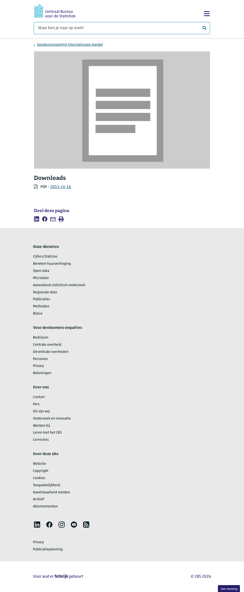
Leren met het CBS (47, 432)
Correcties (41, 440)
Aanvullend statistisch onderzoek (59, 285)
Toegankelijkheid (46, 485)
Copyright (40, 471)
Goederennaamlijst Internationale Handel (70, 45)
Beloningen (42, 373)
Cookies (39, 478)
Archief (38, 499)
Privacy (38, 366)
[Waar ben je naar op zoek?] (122, 28)
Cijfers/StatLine (45, 256)
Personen (40, 359)
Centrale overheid (47, 344)
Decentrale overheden (51, 352)
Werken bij (41, 425)
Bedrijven (40, 337)
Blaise (37, 313)
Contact (39, 397)
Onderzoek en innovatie (52, 418)
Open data (41, 271)
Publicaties (41, 299)
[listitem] (37, 219)
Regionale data (45, 292)
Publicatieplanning (48, 549)
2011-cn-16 (60, 187)
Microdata (41, 278)
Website (39, 464)
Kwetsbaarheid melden (51, 492)
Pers (36, 404)
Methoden (41, 306)
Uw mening (229, 589)
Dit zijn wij (41, 411)
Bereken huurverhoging (52, 263)
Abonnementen (45, 506)
